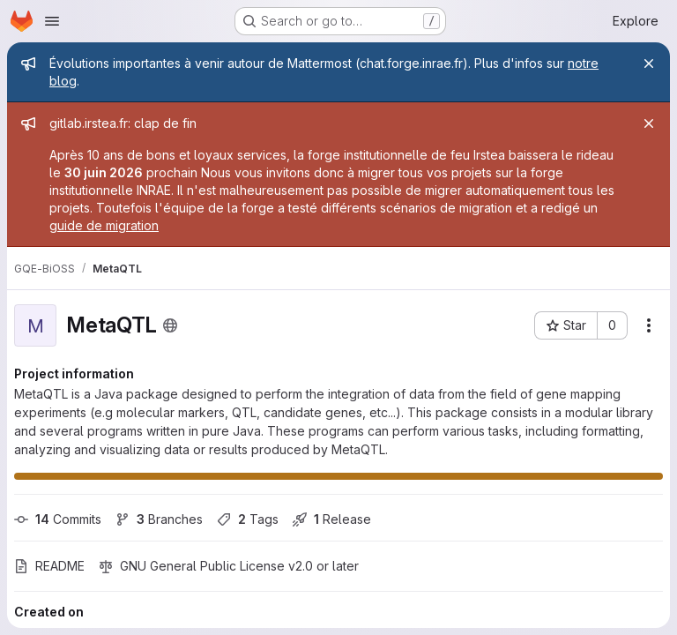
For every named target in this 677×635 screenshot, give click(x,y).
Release (332, 519)
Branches (159, 519)
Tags (248, 519)
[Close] (648, 63)
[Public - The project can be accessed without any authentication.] (170, 325)
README (49, 565)
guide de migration (104, 225)
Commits (57, 519)
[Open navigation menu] (52, 21)
